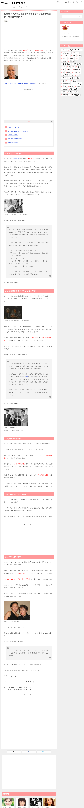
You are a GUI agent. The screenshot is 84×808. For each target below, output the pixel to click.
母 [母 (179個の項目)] (63, 81)
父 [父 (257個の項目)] (68, 81)
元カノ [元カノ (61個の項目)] (64, 58)
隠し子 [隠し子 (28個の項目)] (75, 91)
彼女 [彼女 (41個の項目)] (77, 75)
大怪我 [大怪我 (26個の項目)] (64, 66)
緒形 (27, 376)
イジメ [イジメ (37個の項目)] (64, 50)
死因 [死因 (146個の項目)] (78, 78)
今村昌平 (16, 158)
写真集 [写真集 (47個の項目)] (64, 61)
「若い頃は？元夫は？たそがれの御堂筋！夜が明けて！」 (21, 83)
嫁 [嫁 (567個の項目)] (64, 69)
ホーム (3, 7)
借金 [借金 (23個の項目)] (80, 55)
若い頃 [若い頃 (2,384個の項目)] (73, 89)
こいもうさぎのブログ (13, 3)
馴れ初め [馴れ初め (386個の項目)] (76, 95)
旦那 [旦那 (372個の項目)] (71, 78)
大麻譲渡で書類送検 (13, 135)
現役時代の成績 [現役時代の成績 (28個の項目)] (66, 83)
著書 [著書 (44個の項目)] (64, 92)
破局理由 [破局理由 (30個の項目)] (65, 89)
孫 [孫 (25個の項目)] (63, 72)
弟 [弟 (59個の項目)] (72, 75)
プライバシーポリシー (24, 7)
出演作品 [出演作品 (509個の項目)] (66, 64)
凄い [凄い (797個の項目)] (72, 61)
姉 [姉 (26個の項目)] (73, 66)
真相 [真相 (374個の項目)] (78, 86)
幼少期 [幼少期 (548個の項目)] (65, 75)
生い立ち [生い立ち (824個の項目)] (77, 83)
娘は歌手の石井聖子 (13, 142)
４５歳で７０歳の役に (13, 127)
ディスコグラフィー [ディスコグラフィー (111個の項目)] (75, 50)
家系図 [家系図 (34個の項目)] (68, 72)
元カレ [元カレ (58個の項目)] (72, 58)
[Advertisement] (29, 34)
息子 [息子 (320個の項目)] (64, 78)
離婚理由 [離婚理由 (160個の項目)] (66, 95)
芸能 (6, 21)
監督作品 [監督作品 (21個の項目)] (71, 86)
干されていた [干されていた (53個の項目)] (76, 72)
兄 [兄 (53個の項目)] (77, 58)
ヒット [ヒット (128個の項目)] (76, 53)
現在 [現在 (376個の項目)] (74, 81)
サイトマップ (11, 7)
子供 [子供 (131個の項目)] (69, 69)
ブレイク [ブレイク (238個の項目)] (66, 55)
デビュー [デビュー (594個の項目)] (67, 53)
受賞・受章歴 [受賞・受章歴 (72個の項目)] (77, 64)
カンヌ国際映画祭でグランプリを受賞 (18, 131)
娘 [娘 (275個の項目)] (78, 67)
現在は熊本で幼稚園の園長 (15, 138)
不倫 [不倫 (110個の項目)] (74, 55)
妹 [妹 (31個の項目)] (69, 66)
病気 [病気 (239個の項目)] (64, 86)
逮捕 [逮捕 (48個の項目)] (69, 92)
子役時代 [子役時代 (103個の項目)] (77, 69)
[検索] (72, 16)
